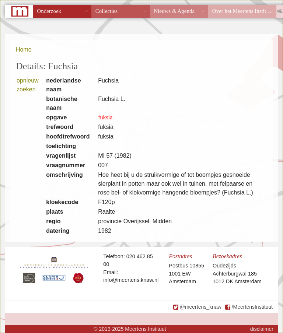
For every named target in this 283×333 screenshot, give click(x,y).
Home (24, 49)
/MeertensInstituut (252, 307)
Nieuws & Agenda (174, 11)
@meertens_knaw (200, 307)
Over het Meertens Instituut (242, 11)
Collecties (106, 11)
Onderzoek (49, 11)
